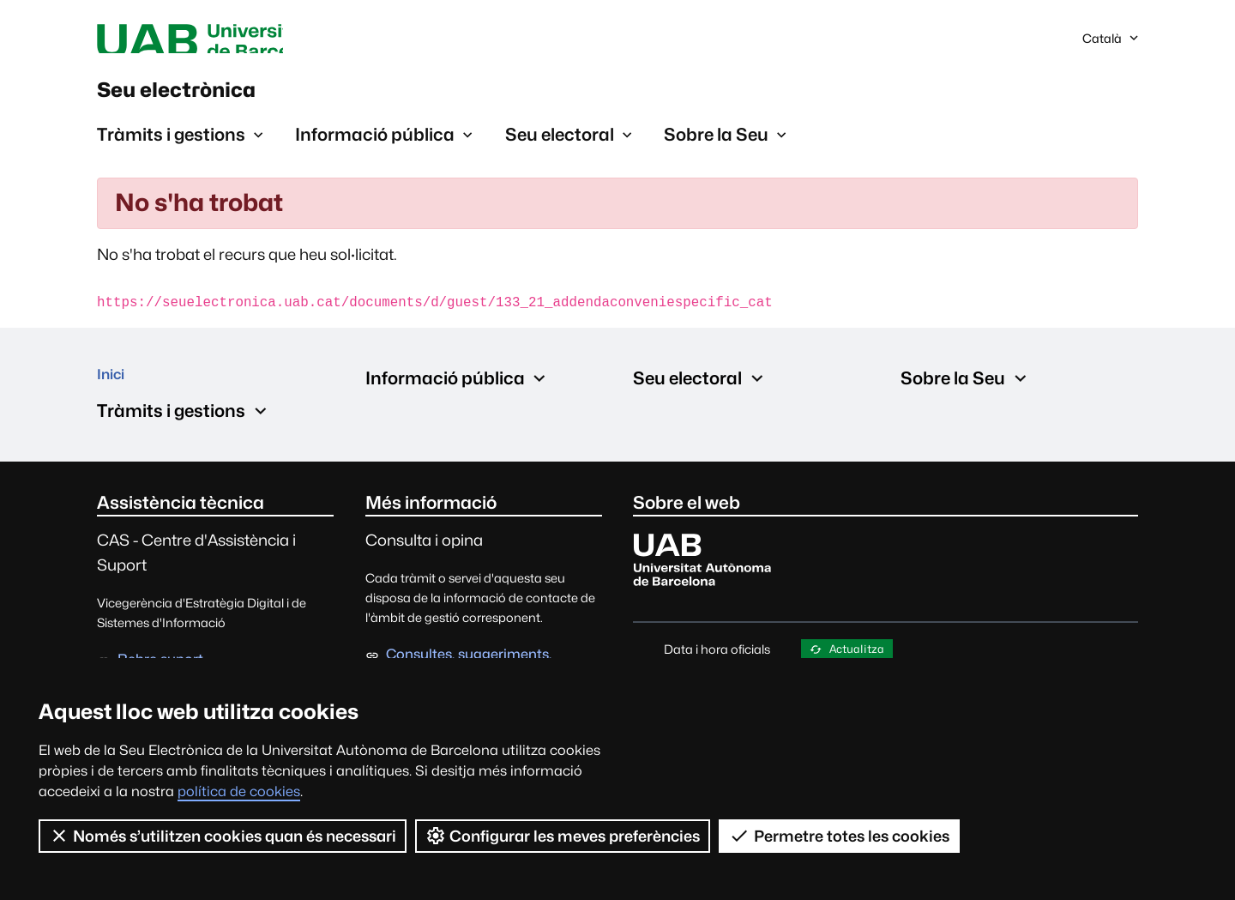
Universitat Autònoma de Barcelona (259, 41)
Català (1121, 45)
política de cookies (239, 791)
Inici (114, 398)
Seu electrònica (222, 102)
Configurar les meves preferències (564, 835)
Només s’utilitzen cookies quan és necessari (223, 835)
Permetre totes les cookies (841, 835)
